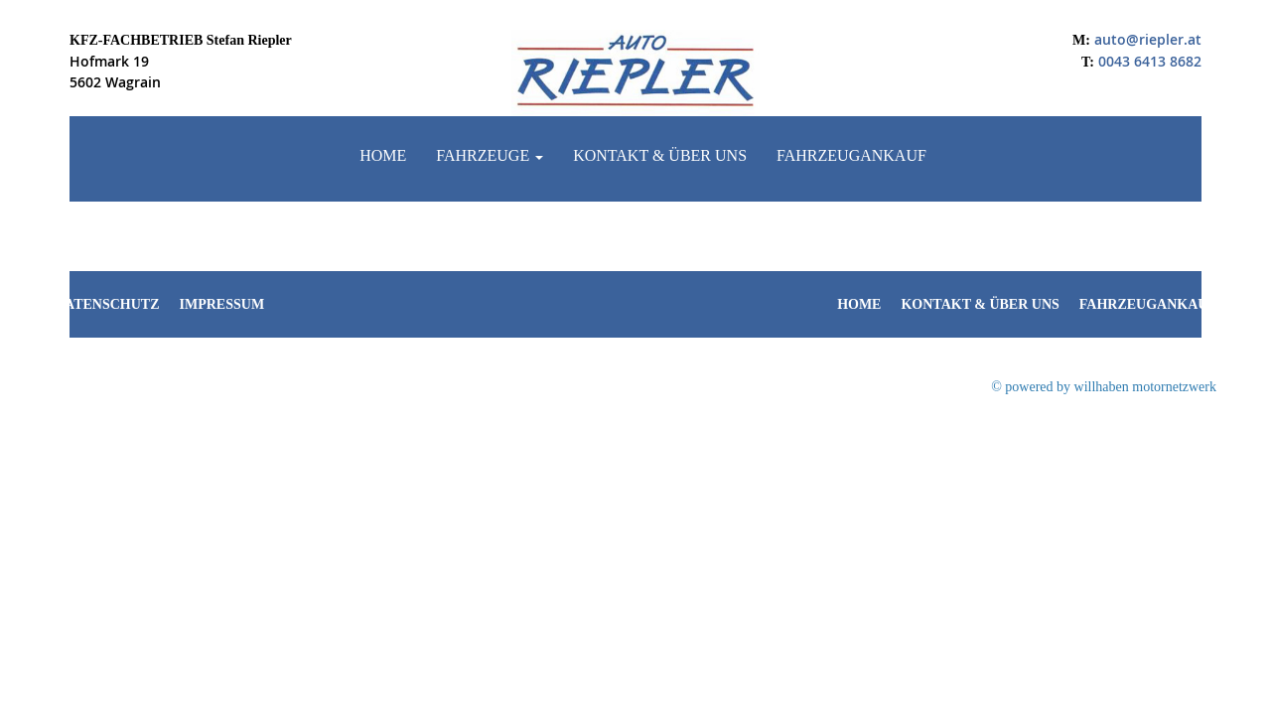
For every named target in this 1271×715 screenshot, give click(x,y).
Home (382, 155)
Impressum (222, 304)
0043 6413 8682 (1149, 61)
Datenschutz (107, 304)
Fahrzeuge (489, 155)
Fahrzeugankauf (851, 155)
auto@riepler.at (1147, 39)
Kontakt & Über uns (660, 155)
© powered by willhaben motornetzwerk (1103, 386)
